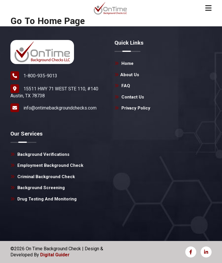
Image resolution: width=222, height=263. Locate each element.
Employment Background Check (46, 165)
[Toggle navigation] (208, 8)
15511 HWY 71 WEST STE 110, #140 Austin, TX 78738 (54, 91)
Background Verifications (39, 154)
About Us (126, 74)
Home (124, 63)
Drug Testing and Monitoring (43, 199)
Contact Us (129, 97)
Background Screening (37, 187)
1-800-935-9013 (33, 75)
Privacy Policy (132, 108)
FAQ (122, 85)
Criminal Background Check (42, 176)
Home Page (61, 21)
